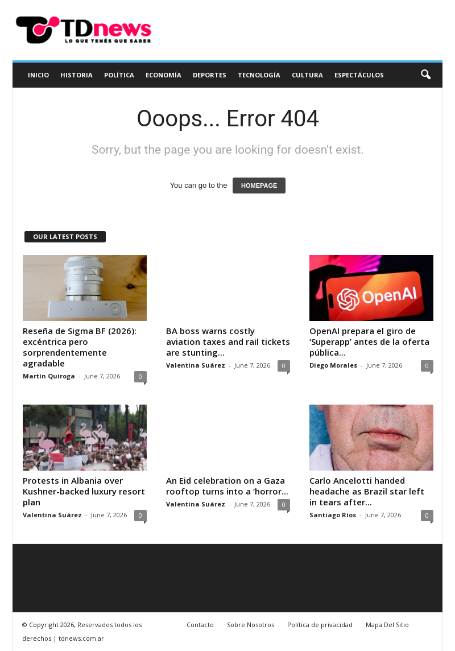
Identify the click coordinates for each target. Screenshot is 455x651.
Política (119, 75)
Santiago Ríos (332, 514)
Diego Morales (333, 365)
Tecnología (259, 75)
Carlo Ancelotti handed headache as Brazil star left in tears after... (366, 491)
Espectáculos (359, 75)
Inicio (38, 75)
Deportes (209, 75)
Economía (163, 75)
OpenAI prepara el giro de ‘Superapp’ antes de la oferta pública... (369, 341)
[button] (425, 75)
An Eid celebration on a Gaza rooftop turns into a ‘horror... (227, 486)
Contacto (200, 624)
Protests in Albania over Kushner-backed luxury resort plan (84, 491)
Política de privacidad (320, 624)
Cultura (307, 75)
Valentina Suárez (195, 365)
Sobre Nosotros (250, 624)
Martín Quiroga (49, 376)
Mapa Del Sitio (387, 624)
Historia (76, 75)
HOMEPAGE (259, 185)
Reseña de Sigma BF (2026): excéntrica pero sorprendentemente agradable (79, 347)
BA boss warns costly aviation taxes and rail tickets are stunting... (228, 341)
